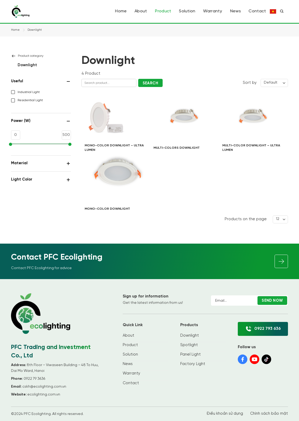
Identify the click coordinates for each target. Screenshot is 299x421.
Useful (41, 81)
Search (150, 83)
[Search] (281, 11)
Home (121, 11)
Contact (257, 11)
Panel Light (190, 354)
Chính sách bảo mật (269, 414)
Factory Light (192, 364)
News (235, 11)
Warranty (212, 11)
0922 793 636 (263, 328)
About (141, 11)
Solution (187, 11)
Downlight (189, 335)
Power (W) (41, 121)
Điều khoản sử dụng (225, 414)
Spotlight (189, 345)
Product (163, 11)
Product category (27, 56)
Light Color (41, 179)
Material (41, 163)
